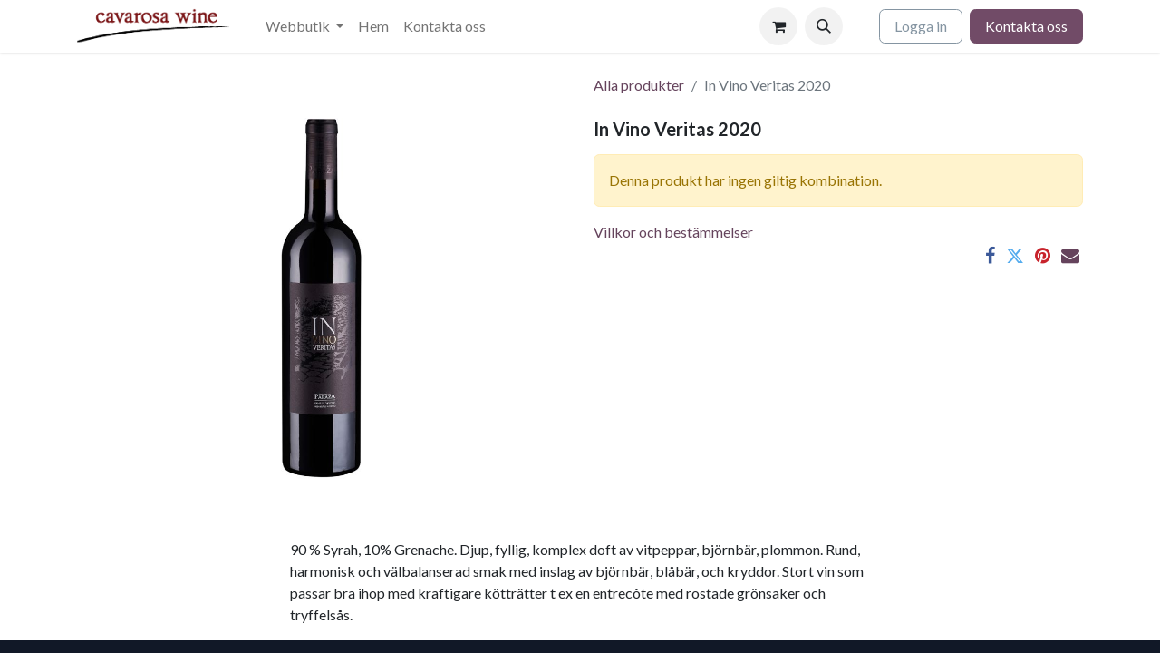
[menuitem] (304, 26)
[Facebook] (990, 256)
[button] (824, 26)
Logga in (920, 25)
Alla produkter (639, 84)
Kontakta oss (1026, 25)
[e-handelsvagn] (778, 26)
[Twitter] (1015, 256)
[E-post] (1070, 256)
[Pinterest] (1042, 256)
